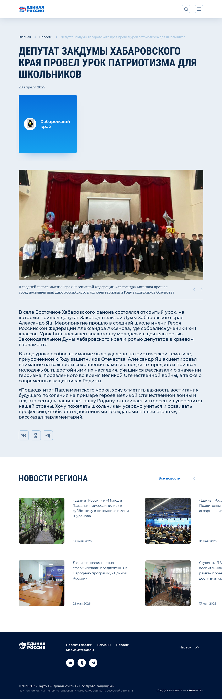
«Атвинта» (194, 690)
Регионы (104, 645)
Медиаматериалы (80, 650)
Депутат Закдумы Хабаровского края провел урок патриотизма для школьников (123, 37)
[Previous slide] (194, 289)
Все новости (169, 478)
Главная (25, 37)
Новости (45, 37)
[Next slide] (202, 289)
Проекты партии (79, 645)
